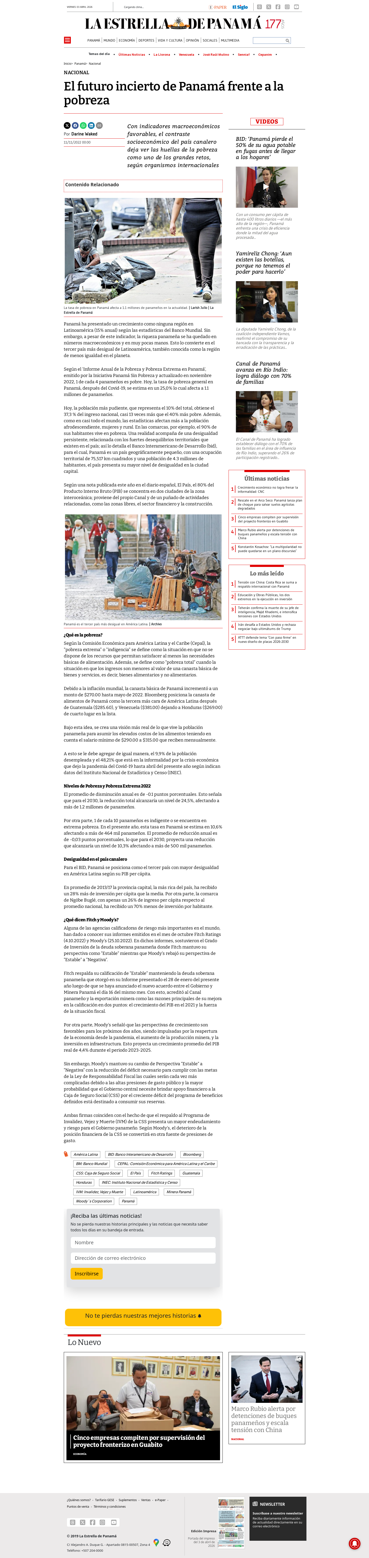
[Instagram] (287, 7)
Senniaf (244, 55)
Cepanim (265, 55)
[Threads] (259, 7)
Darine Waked (84, 134)
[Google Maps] (156, 1542)
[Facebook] (278, 7)
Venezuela (186, 55)
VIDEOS (267, 121)
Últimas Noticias (132, 55)
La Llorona (162, 55)
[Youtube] (296, 7)
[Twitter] (67, 125)
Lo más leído (267, 573)
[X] (268, 7)
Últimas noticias (267, 478)
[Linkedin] (91, 125)
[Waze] (166, 1542)
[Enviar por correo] (99, 125)
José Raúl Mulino (216, 55)
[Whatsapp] (83, 125)
